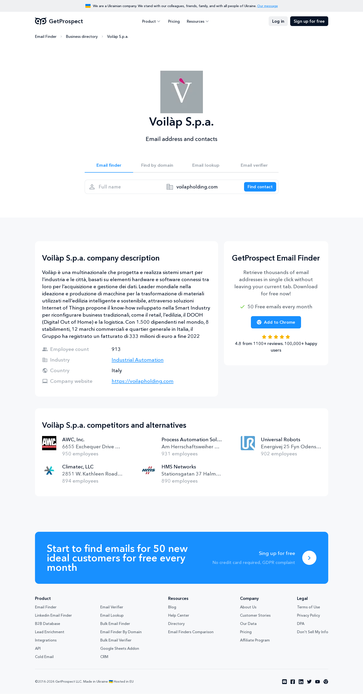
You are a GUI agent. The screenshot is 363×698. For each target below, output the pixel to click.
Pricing (174, 21)
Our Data (248, 627)
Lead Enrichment (49, 635)
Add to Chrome (276, 326)
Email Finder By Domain (121, 635)
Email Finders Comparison (191, 635)
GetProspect (59, 21)
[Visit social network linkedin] (301, 685)
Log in (278, 21)
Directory (176, 627)
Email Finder (46, 36)
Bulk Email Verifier (115, 644)
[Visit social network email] (284, 685)
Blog (172, 611)
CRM (104, 660)
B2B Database (47, 627)
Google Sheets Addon (119, 652)
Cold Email (44, 660)
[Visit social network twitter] (309, 685)
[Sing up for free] (309, 562)
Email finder (109, 166)
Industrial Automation (138, 364)
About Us (248, 611)
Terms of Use (308, 611)
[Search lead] (257, 189)
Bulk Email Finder (115, 627)
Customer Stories (255, 619)
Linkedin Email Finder (53, 619)
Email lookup (206, 166)
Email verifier (254, 166)
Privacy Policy (308, 619)
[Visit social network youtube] (317, 685)
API (38, 652)
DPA (300, 627)
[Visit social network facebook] (292, 685)
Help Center (178, 619)
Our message (267, 6)
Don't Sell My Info (312, 635)
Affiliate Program (255, 644)
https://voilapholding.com (143, 385)
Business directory (82, 36)
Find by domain (157, 166)
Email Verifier (111, 611)
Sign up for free (309, 21)
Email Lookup (112, 619)
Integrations (46, 644)
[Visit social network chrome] (326, 685)
